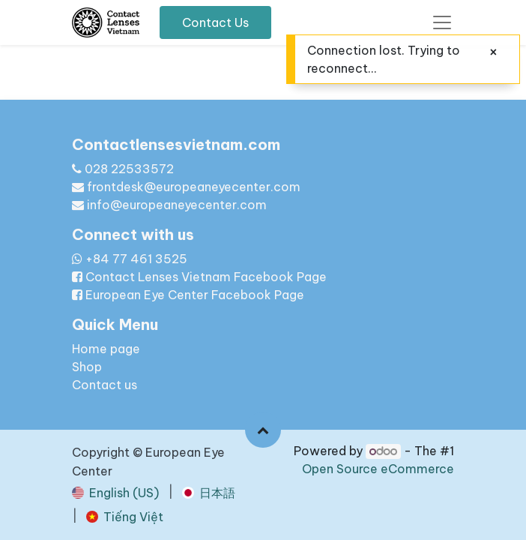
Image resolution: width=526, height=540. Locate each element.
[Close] (493, 51)
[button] (263, 430)
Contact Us (215, 22)
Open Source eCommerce (378, 468)
